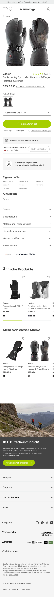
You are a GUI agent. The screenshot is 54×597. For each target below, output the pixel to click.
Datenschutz (26, 589)
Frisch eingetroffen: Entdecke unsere (22, 2)
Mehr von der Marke (25, 254)
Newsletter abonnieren (17, 462)
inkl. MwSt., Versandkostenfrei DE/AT (30, 86)
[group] (27, 42)
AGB (5, 589)
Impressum (14, 589)
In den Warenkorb (27, 123)
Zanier (7, 73)
